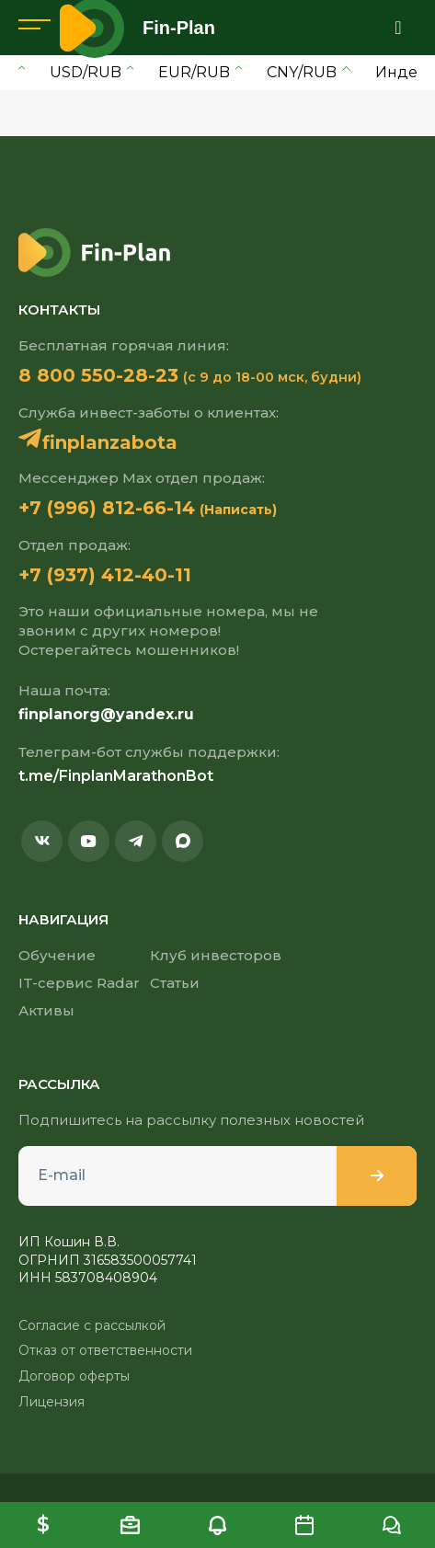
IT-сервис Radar (79, 983)
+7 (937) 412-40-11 (104, 575)
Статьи (175, 983)
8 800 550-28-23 (98, 375)
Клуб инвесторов (215, 955)
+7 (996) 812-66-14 (106, 508)
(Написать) (238, 509)
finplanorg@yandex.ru (106, 714)
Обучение (57, 955)
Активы (46, 1010)
